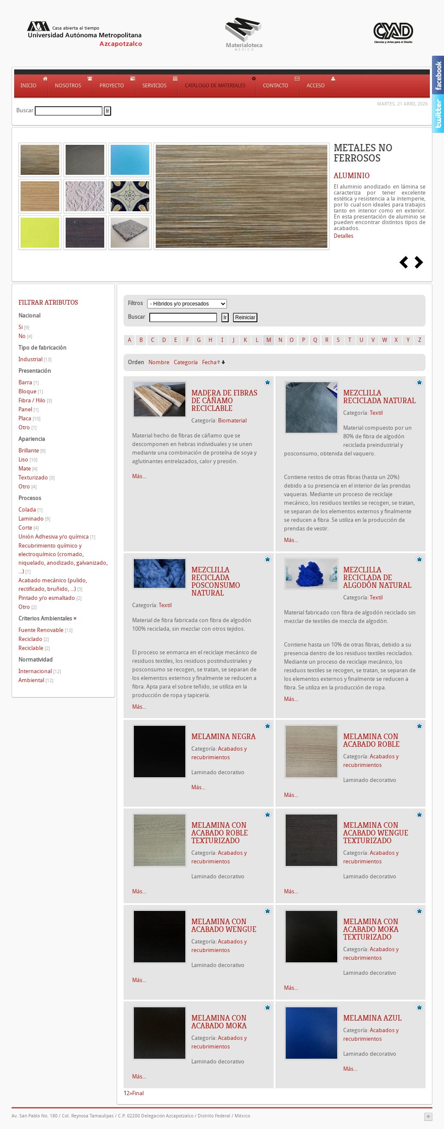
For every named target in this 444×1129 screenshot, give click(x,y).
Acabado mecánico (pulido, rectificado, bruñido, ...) (52, 584)
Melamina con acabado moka (219, 1021)
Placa (29, 418)
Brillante (31, 450)
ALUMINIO (352, 175)
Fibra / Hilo (35, 400)
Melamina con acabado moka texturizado (371, 929)
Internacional (39, 671)
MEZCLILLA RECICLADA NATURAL (379, 396)
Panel (28, 409)
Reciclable (34, 648)
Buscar (24, 110)
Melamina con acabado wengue (224, 925)
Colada (30, 509)
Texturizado (36, 477)
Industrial (34, 359)
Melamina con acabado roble (371, 740)
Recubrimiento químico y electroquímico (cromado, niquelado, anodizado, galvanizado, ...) (63, 558)
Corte (28, 527)
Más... (139, 476)
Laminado (34, 518)
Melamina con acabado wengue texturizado (375, 833)
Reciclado (33, 639)
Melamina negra (223, 736)
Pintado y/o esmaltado (50, 598)
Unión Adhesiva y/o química (56, 536)
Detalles (343, 236)
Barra (28, 382)
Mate (27, 468)
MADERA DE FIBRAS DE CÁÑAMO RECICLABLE (224, 400)
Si (23, 327)
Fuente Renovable (45, 630)
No (25, 336)
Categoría (186, 362)
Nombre (158, 362)
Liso (27, 459)
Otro (27, 427)
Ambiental (35, 680)
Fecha (209, 362)
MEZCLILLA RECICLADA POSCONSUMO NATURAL (215, 581)
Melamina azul (372, 1018)
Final (138, 1093)
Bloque (30, 391)
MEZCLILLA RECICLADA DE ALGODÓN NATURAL (377, 577)
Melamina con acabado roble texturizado (219, 833)
